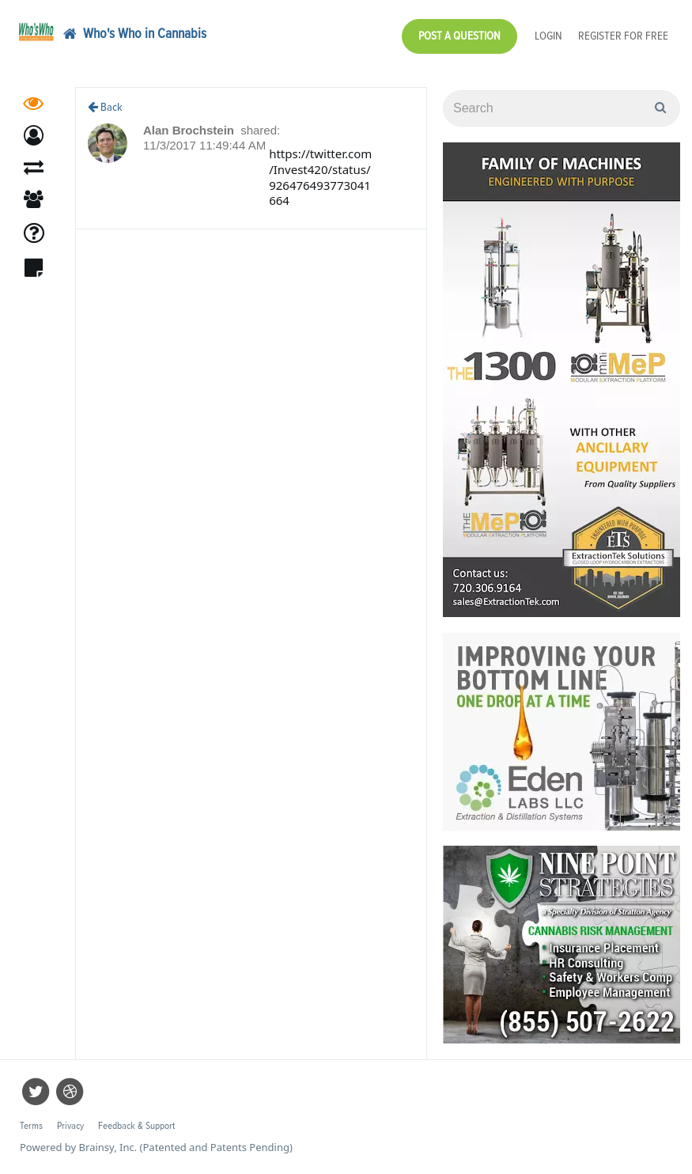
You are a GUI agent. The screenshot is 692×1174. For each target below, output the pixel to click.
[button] (33, 140)
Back (105, 107)
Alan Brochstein (190, 130)
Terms (31, 1126)
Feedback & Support (136, 1126)
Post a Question (459, 36)
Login (548, 36)
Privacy (70, 1126)
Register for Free (623, 36)
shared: (260, 130)
